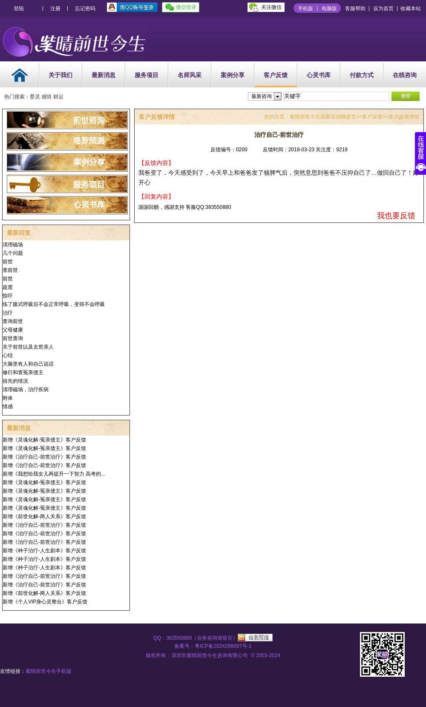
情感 (8, 407)
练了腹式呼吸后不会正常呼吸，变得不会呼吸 (54, 304)
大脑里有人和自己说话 (28, 364)
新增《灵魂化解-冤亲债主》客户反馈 (44, 440)
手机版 (305, 9)
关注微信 (271, 7)
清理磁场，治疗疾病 (26, 389)
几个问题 (13, 253)
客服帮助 (355, 9)
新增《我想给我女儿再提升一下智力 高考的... (54, 474)
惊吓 (8, 296)
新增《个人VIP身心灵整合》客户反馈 (45, 602)
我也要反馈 (396, 215)
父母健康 (13, 330)
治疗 (8, 313)
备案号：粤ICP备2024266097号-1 (212, 646)
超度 (8, 287)
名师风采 (189, 75)
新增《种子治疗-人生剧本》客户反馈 (44, 551)
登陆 (19, 9)
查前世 (10, 270)
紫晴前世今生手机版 (49, 671)
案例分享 (233, 75)
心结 (8, 355)
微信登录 (186, 7)
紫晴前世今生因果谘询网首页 (323, 117)
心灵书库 (319, 75)
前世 (8, 262)
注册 (55, 9)
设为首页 (383, 9)
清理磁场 (13, 245)
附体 (8, 398)
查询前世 (13, 321)
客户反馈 (276, 75)
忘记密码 (85, 9)
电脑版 (329, 9)
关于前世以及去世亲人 (28, 347)
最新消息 (103, 75)
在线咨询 (405, 75)
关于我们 (60, 75)
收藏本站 (410, 9)
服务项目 (146, 75)
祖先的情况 (15, 381)
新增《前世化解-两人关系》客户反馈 (44, 516)
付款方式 (362, 75)
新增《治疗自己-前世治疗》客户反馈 (44, 457)
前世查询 (13, 338)
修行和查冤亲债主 (23, 372)
